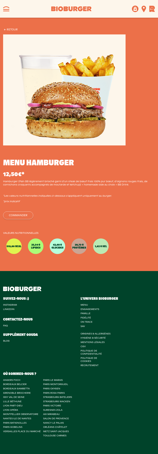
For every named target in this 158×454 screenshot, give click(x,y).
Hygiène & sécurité (93, 337)
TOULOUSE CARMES (54, 435)
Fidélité (86, 317)
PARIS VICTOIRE (52, 405)
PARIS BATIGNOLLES (15, 422)
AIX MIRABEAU (51, 414)
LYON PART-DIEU (13, 405)
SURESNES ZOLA (52, 410)
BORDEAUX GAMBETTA (16, 388)
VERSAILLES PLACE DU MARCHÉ (22, 431)
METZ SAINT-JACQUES (56, 431)
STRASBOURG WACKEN (56, 401)
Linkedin (8, 309)
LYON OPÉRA (10, 410)
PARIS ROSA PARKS (54, 393)
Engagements (90, 309)
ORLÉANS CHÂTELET (55, 427)
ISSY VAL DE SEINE (14, 397)
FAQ (5, 325)
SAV (83, 326)
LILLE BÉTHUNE (12, 401)
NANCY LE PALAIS (53, 422)
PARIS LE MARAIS (53, 380)
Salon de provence (56, 418)
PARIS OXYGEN (51, 388)
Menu (84, 304)
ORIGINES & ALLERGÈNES (96, 333)
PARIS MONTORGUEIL (55, 384)
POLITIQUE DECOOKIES (89, 360)
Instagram (10, 304)
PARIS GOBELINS (12, 427)
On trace (87, 321)
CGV (83, 346)
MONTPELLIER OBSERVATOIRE (20, 414)
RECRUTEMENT (90, 365)
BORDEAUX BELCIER (15, 384)
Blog (6, 340)
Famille (85, 313)
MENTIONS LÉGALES (93, 342)
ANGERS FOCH (11, 380)
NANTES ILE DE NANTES (17, 418)
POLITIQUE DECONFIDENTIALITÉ (91, 352)
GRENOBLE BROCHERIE (17, 393)
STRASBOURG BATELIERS (57, 397)
